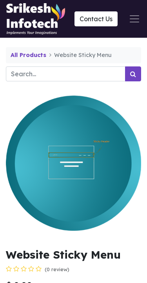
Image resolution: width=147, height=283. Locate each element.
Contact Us (96, 19)
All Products (28, 55)
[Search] (133, 73)
